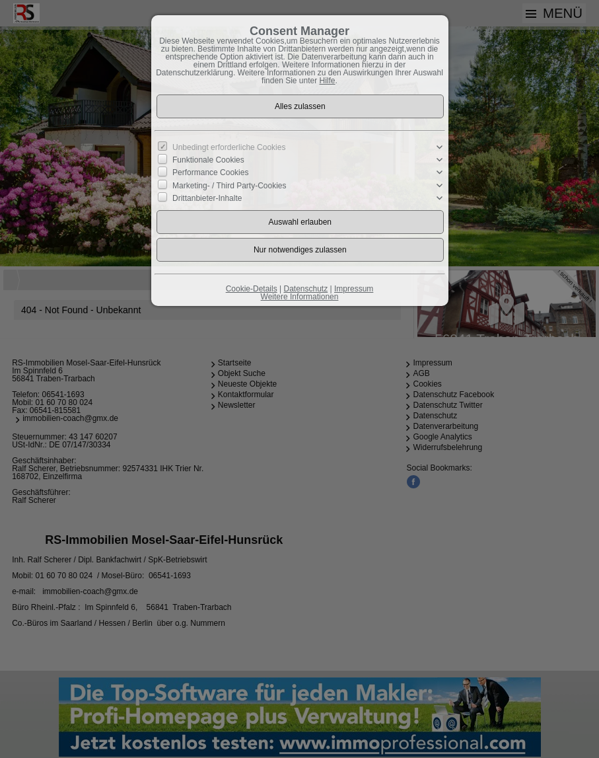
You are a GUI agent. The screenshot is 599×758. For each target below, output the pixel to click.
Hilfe (327, 80)
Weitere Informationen (300, 296)
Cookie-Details (251, 288)
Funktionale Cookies (208, 160)
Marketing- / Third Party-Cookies (229, 185)
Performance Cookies (210, 172)
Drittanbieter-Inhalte (207, 197)
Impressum (353, 288)
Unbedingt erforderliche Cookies (228, 147)
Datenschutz (305, 288)
